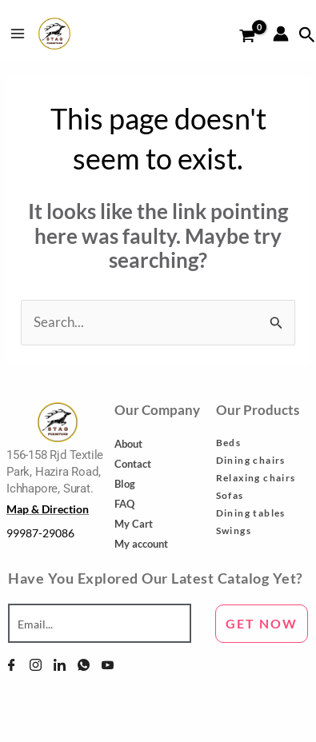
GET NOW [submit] (262, 623)
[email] (99, 624)
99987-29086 (40, 533)
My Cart (133, 523)
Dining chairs (251, 460)
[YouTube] (108, 664)
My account (141, 543)
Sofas (230, 495)
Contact (132, 463)
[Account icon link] (281, 34)
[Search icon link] (307, 35)
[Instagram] (36, 664)
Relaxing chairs (256, 478)
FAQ (124, 503)
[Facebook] (12, 664)
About (128, 443)
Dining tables (251, 513)
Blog (124, 483)
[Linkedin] (60, 664)
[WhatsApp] (84, 664)
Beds (229, 443)
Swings (233, 531)
